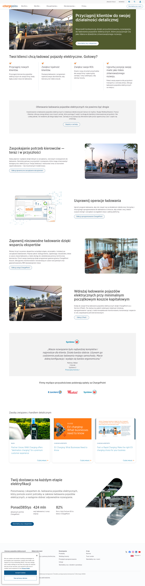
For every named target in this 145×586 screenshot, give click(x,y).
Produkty (62, 553)
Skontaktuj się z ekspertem (87, 43)
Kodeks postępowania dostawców (64, 574)
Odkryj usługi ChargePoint (20, 268)
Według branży (64, 556)
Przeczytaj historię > (72, 370)
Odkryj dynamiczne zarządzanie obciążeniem (27, 170)
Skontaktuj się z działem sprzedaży (70, 565)
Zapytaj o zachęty (71, 124)
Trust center (90, 556)
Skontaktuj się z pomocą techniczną (43, 556)
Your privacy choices (20, 578)
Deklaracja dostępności (46, 574)
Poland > (138, 555)
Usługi (61, 562)
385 (24, 507)
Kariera (88, 553)
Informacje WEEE (80, 574)
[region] (20, 568)
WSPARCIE (121, 2)
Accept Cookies (20, 572)
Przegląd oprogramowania (67, 559)
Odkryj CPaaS (81, 317)
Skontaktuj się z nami (134, 6)
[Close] (37, 555)
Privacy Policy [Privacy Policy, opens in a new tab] (26, 568)
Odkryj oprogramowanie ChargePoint (89, 216)
